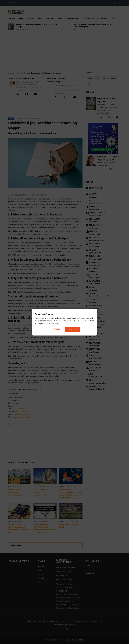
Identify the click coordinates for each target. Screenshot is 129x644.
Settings (57, 329)
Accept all (72, 329)
